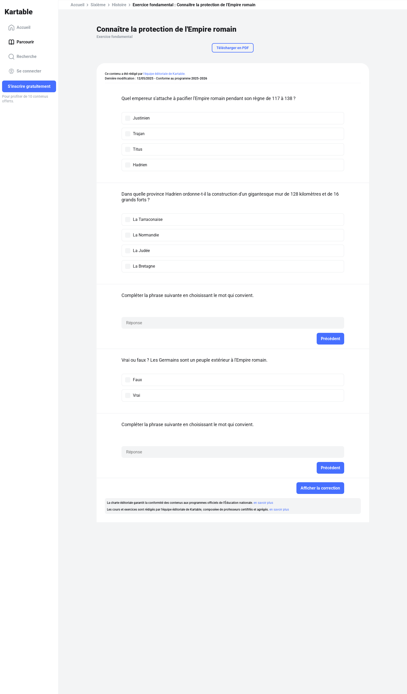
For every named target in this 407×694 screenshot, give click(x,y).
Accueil (19, 27)
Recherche (22, 57)
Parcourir (21, 42)
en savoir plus (263, 503)
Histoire (119, 4)
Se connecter (24, 71)
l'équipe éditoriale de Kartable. (164, 74)
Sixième (98, 4)
